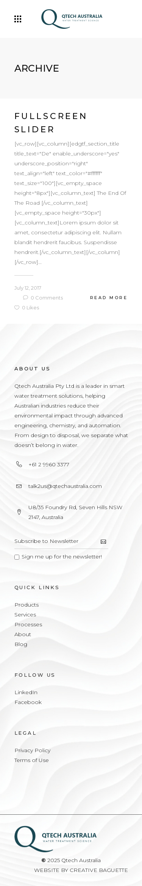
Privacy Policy (32, 750)
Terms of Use (31, 760)
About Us (32, 368)
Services (25, 614)
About (22, 634)
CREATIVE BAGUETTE (99, 870)
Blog (20, 644)
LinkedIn (25, 692)
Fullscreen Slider (51, 123)
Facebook (28, 702)
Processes (28, 624)
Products (26, 604)
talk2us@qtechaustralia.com (65, 486)
